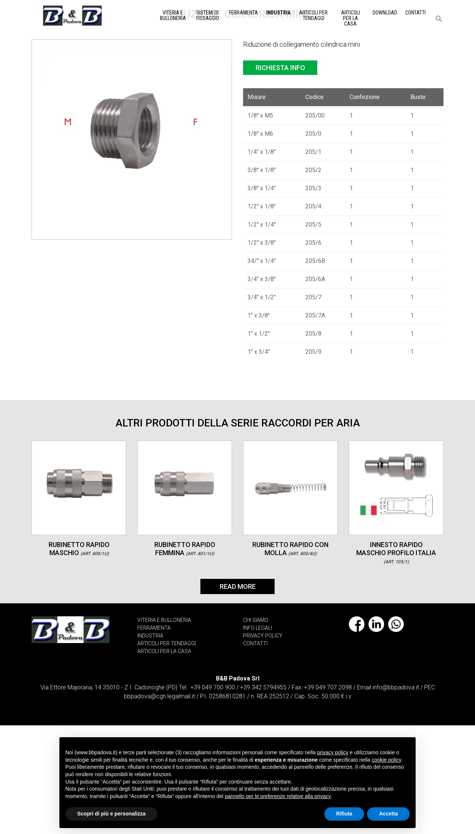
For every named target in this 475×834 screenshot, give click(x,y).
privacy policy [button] (332, 752)
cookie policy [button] (386, 760)
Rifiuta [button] (344, 814)
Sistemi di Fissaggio (207, 15)
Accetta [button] (388, 814)
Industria (278, 13)
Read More (238, 695)
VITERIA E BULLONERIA (164, 729)
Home (48, 97)
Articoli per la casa (350, 18)
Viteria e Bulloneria (173, 15)
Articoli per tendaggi (313, 15)
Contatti (415, 13)
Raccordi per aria (120, 97)
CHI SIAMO (255, 729)
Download (385, 13)
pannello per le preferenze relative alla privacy (278, 796)
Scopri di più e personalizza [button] (111, 814)
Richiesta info (280, 176)
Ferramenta (243, 13)
